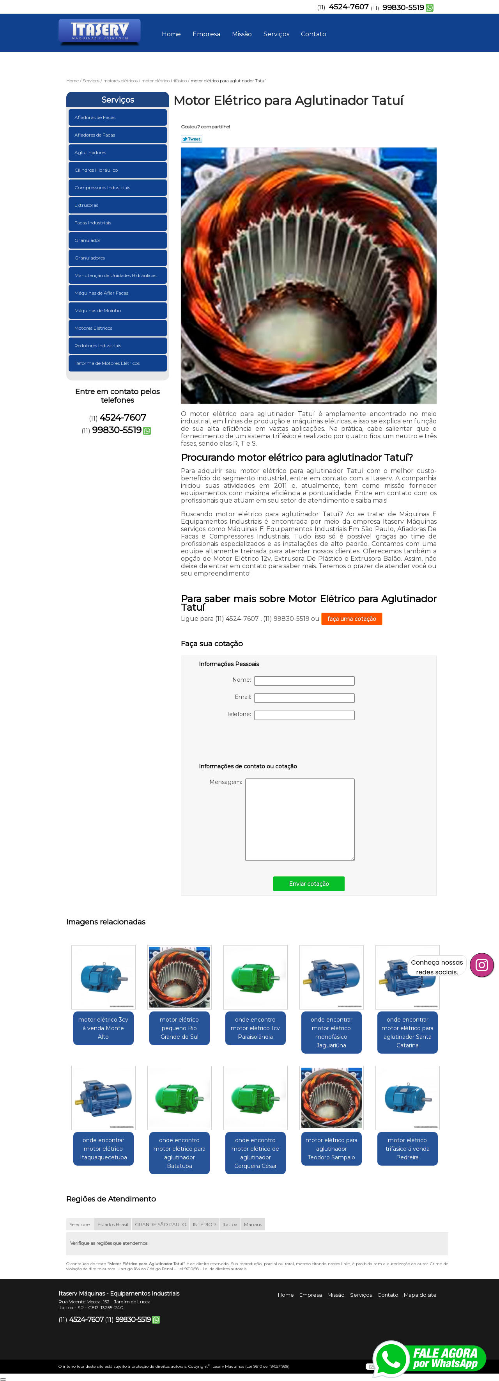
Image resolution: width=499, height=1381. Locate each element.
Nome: (293, 681)
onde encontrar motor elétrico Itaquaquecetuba (103, 1149)
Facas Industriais (93, 223)
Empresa (206, 34)
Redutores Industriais (98, 345)
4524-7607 (349, 6)
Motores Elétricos (93, 328)
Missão (242, 34)
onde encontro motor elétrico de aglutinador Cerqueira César (255, 1153)
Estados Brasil (112, 1224)
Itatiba (230, 1224)
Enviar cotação (309, 883)
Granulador (88, 240)
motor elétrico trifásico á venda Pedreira (408, 1149)
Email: (295, 698)
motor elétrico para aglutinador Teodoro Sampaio (331, 1149)
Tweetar (191, 139)
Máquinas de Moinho (98, 310)
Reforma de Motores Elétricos (107, 363)
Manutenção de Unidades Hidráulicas (115, 275)
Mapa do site (420, 1295)
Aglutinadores (90, 152)
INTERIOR (204, 1224)
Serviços (276, 34)
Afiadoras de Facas (95, 117)
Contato (313, 34)
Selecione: (80, 1224)
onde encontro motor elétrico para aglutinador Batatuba (179, 1153)
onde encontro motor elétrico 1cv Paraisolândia (255, 1028)
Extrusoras (86, 205)
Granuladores (90, 258)
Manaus (253, 1224)
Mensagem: (282, 819)
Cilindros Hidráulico (96, 170)
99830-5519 (403, 7)
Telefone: (290, 715)
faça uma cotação (351, 618)
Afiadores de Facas (95, 135)
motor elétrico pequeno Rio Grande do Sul (179, 1028)
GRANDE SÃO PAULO (160, 1224)
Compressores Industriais (102, 187)
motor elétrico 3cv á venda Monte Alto (103, 1028)
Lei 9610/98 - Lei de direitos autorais (211, 1268)
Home (171, 34)
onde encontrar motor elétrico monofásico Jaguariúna (331, 1032)
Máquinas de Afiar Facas (101, 293)
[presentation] (248, 743)
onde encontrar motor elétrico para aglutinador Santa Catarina (408, 1032)
